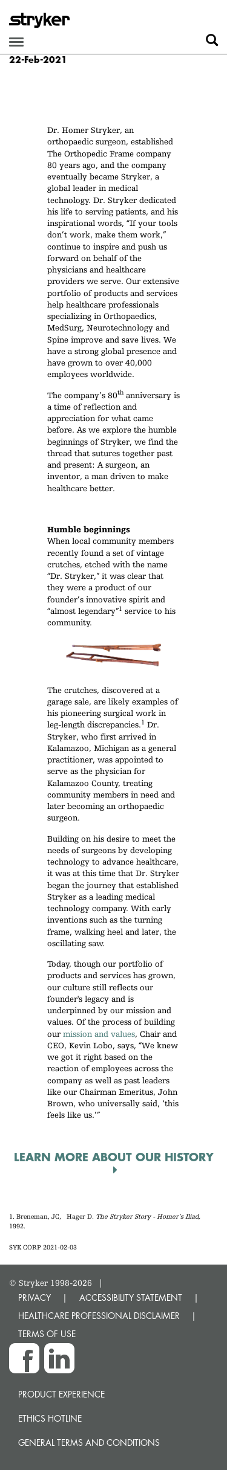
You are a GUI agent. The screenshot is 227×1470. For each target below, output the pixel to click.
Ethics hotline (50, 1418)
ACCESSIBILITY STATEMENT (130, 1297)
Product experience (61, 1394)
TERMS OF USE (47, 1333)
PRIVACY (34, 1297)
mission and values (99, 1034)
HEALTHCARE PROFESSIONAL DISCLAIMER (99, 1315)
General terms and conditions (89, 1442)
